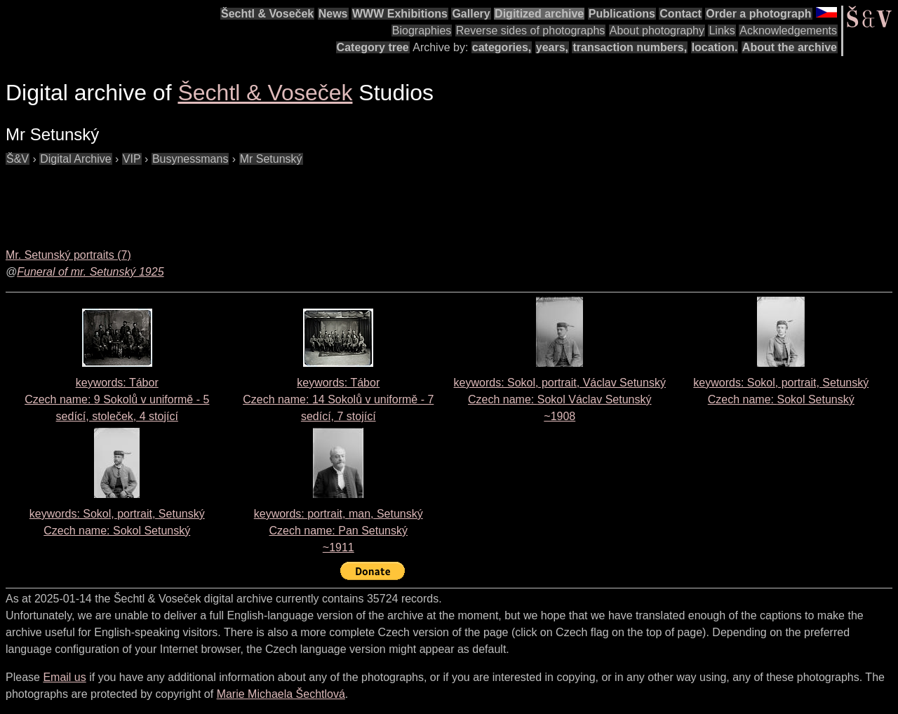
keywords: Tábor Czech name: (117, 399)
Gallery (471, 14)
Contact (680, 14)
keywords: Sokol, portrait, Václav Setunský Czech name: (560, 399)
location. (715, 47)
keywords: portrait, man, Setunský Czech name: (338, 530)
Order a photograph (758, 14)
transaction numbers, (629, 47)
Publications (622, 14)
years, (552, 47)
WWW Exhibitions (400, 14)
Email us (64, 677)
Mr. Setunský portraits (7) (68, 255)
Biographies (422, 30)
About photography (657, 30)
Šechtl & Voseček (267, 14)
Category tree (373, 47)
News (333, 14)
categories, (501, 47)
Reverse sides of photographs (530, 30)
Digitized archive (539, 14)
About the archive (789, 47)
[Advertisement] (261, 199)
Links (722, 30)
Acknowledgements (788, 30)
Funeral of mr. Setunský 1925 (90, 272)
